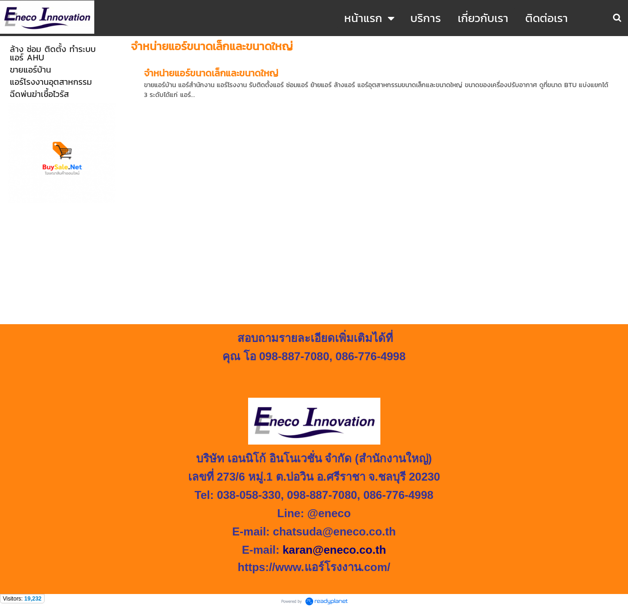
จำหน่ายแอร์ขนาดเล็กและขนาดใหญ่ (211, 73)
